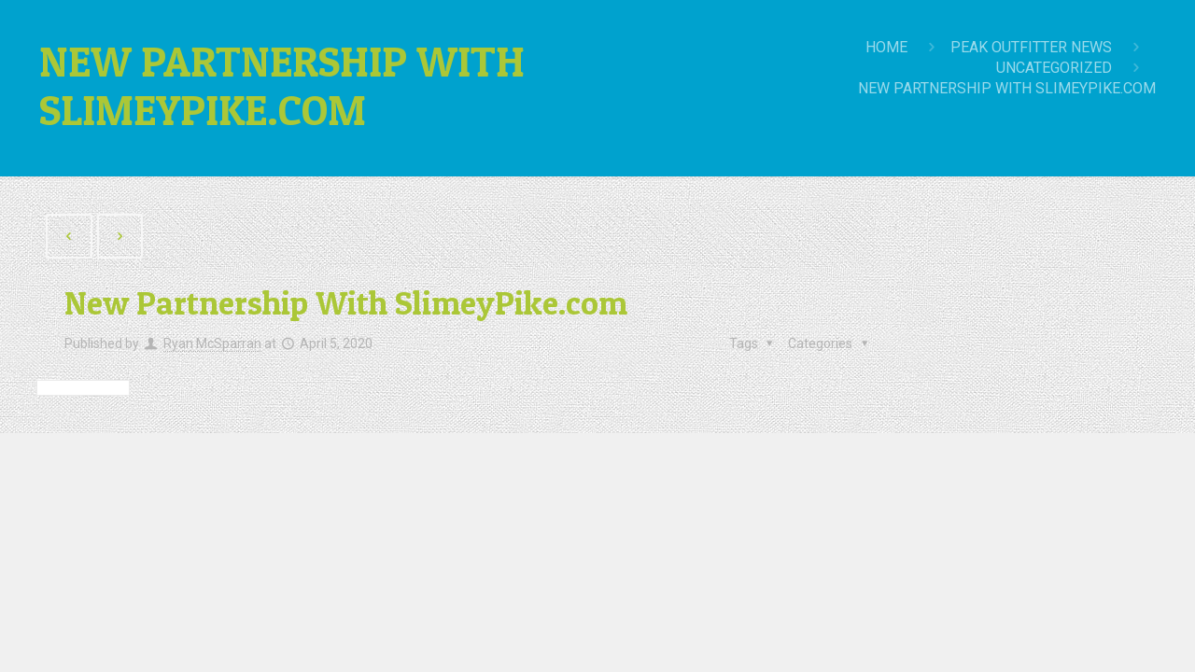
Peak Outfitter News (1031, 47)
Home (886, 47)
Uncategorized (1054, 68)
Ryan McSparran (212, 343)
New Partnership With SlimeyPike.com (1007, 88)
